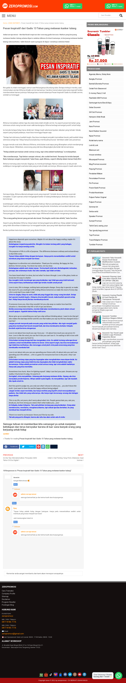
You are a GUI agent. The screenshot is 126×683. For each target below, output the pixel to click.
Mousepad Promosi (96, 159)
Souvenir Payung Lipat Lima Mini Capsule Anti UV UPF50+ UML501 (111, 278)
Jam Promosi (94, 122)
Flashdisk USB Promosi (98, 98)
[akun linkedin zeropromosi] (84, 673)
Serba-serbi (93, 211)
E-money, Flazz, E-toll (97, 93)
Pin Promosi (93, 183)
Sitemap (5, 596)
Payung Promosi (95, 169)
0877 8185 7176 (9, 627)
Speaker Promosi (95, 216)
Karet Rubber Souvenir (98, 131)
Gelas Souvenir (95, 107)
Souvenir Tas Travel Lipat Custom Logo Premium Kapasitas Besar (112, 335)
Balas (15, 484)
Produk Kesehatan (96, 193)
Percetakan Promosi (97, 178)
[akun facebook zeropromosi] (65, 673)
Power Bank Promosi (97, 188)
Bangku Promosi (95, 79)
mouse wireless (95, 155)
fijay (15, 508)
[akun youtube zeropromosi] (80, 673)
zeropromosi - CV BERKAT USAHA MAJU (72, 679)
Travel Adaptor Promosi (98, 240)
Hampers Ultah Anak (97, 117)
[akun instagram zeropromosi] (75, 673)
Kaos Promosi (94, 126)
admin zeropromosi (28, 494)
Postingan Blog (7, 604)
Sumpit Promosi (95, 221)
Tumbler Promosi (95, 245)
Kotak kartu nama (96, 140)
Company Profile (7, 593)
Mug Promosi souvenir (97, 164)
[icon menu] (3, 15)
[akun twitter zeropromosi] (70, 673)
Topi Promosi (94, 235)
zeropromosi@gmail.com (13, 633)
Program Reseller (8, 601)
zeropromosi (7, 615)
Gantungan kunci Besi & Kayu (100, 103)
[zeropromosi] (20, 6)
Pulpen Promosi (95, 202)
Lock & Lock (93, 145)
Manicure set (94, 150)
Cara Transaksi (7, 591)
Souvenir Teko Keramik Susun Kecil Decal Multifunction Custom (111, 260)
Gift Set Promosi (95, 112)
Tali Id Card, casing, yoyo (98, 226)
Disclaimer (5, 599)
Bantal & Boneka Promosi (99, 84)
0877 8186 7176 (9, 621)
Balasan (17, 489)
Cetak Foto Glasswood (97, 88)
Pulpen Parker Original (97, 197)
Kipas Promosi (94, 136)
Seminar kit (93, 207)
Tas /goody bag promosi (98, 230)
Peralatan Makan (95, 174)
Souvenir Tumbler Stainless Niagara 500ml (112, 317)
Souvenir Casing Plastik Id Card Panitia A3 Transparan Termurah (112, 297)
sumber (6, 434)
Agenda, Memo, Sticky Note (99, 74)
